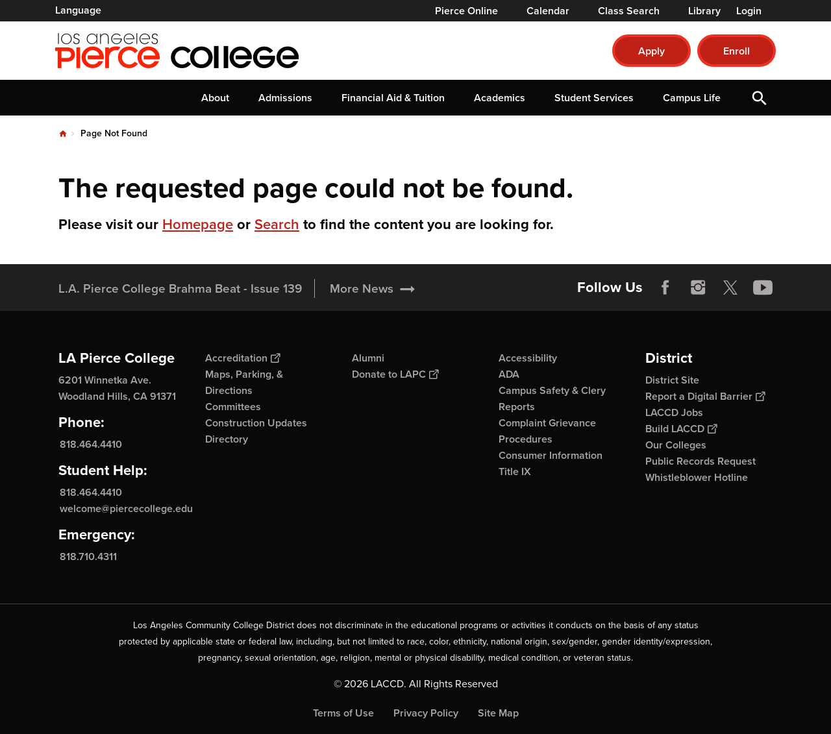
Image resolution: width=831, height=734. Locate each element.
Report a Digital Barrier (705, 396)
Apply (651, 50)
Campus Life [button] (692, 97)
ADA (509, 374)
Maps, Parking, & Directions (244, 382)
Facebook (665, 287)
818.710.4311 (88, 556)
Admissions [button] (285, 97)
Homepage (197, 224)
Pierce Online (466, 11)
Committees (233, 406)
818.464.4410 (91, 444)
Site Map (498, 712)
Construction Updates (256, 422)
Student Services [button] (594, 97)
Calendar (548, 11)
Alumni (368, 357)
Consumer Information (550, 455)
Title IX (515, 471)
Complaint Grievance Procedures (547, 431)
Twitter (730, 287)
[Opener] (818, 283)
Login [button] (749, 11)
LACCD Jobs (674, 412)
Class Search (629, 11)
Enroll (736, 50)
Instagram (698, 287)
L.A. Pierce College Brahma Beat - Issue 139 (180, 288)
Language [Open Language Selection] (78, 10)
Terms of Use (343, 712)
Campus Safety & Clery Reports (552, 398)
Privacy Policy (425, 712)
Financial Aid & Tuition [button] (393, 97)
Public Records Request (700, 461)
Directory (226, 439)
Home (63, 133)
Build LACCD (681, 428)
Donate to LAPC (395, 374)
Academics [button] (499, 97)
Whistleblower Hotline (696, 477)
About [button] (215, 97)
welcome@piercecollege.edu (126, 508)
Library (704, 11)
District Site (672, 380)
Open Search (759, 98)
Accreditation (242, 357)
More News (361, 288)
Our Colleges (675, 444)
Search (276, 224)
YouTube (763, 287)
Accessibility (528, 357)
